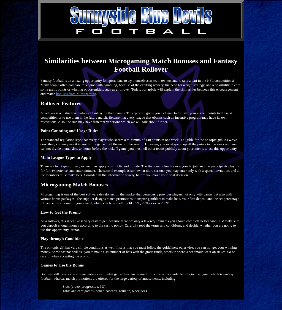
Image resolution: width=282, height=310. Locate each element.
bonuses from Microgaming (76, 94)
